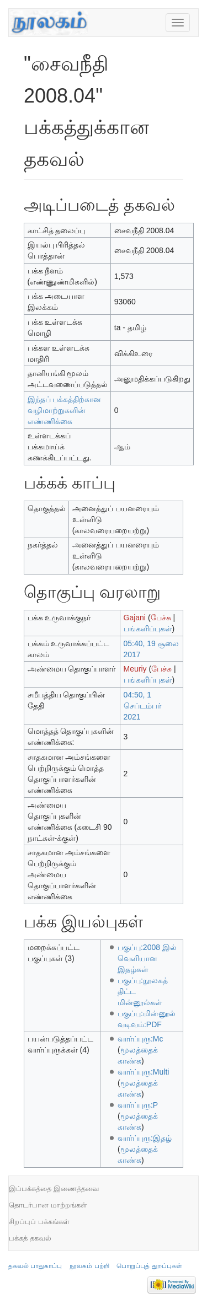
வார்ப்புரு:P (138, 1105)
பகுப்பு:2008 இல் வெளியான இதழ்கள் (147, 958)
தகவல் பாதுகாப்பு (35, 1266)
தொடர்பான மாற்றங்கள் (48, 1205)
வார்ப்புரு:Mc (140, 1038)
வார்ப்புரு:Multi (143, 1071)
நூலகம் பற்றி (89, 1266)
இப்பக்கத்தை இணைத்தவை (54, 1188)
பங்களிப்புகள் (148, 628)
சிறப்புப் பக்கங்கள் (39, 1221)
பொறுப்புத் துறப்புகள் (149, 1266)
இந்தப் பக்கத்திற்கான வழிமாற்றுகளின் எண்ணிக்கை (65, 410)
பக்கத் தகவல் (30, 1238)
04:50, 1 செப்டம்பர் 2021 (142, 705)
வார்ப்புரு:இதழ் (145, 1138)
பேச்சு (161, 617)
